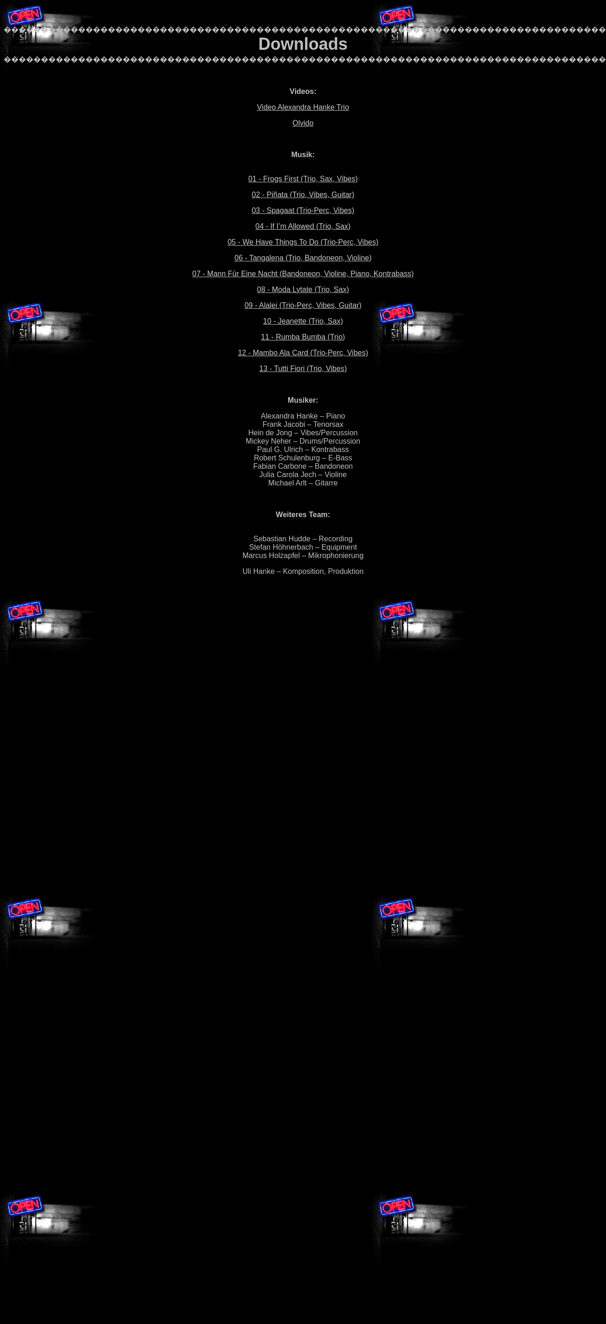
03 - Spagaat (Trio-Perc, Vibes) (303, 210)
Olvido (302, 123)
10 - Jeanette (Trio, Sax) (303, 321)
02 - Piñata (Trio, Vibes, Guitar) (303, 195)
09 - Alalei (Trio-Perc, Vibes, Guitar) (303, 305)
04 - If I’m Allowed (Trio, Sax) (303, 226)
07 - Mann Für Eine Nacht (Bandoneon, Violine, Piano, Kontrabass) (303, 274)
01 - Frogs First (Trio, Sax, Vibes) (303, 179)
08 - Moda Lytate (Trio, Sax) (303, 289)
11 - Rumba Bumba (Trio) (303, 337)
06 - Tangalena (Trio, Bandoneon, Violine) (302, 258)
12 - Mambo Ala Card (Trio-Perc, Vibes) (303, 353)
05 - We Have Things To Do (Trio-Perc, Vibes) (303, 242)
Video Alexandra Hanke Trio (303, 107)
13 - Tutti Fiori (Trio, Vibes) (303, 369)
